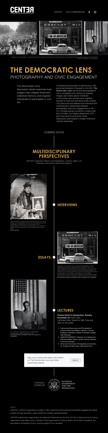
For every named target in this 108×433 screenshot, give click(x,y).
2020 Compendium (75, 12)
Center (58, 12)
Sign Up (75, 360)
